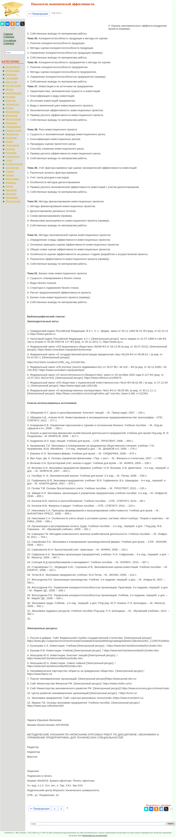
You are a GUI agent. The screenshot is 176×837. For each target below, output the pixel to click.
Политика (11, 137)
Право (9, 141)
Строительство (14, 164)
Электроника (13, 201)
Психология (12, 145)
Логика (9, 108)
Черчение (11, 190)
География (12, 78)
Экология (11, 193)
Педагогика (12, 134)
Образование (13, 126)
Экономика (12, 197)
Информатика (14, 93)
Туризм (10, 171)
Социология (12, 156)
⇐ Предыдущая (38, 13)
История (10, 96)
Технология (12, 167)
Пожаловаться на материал (94, 835)
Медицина (11, 115)
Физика (10, 175)
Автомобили (13, 67)
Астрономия (13, 70)
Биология (11, 74)
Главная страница (8, 35)
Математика (13, 111)
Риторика (11, 152)
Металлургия (13, 119)
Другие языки (13, 85)
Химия (9, 186)
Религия (10, 149)
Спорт (9, 160)
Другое (9, 89)
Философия (12, 178)
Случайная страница (9, 42)
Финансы (11, 182)
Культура (11, 100)
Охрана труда (13, 130)
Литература (12, 104)
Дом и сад (11, 81)
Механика (11, 123)
